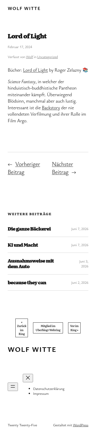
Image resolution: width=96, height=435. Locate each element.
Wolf (29, 56)
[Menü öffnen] (13, 387)
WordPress (80, 424)
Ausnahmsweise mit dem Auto (31, 263)
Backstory (51, 107)
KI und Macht (23, 245)
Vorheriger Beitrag (24, 168)
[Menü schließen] (28, 378)
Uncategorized (47, 56)
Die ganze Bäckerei (29, 229)
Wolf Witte (24, 8)
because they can (27, 282)
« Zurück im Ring (21, 328)
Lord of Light (35, 70)
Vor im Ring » (74, 328)
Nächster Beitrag (62, 168)
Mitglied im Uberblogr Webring (48, 328)
